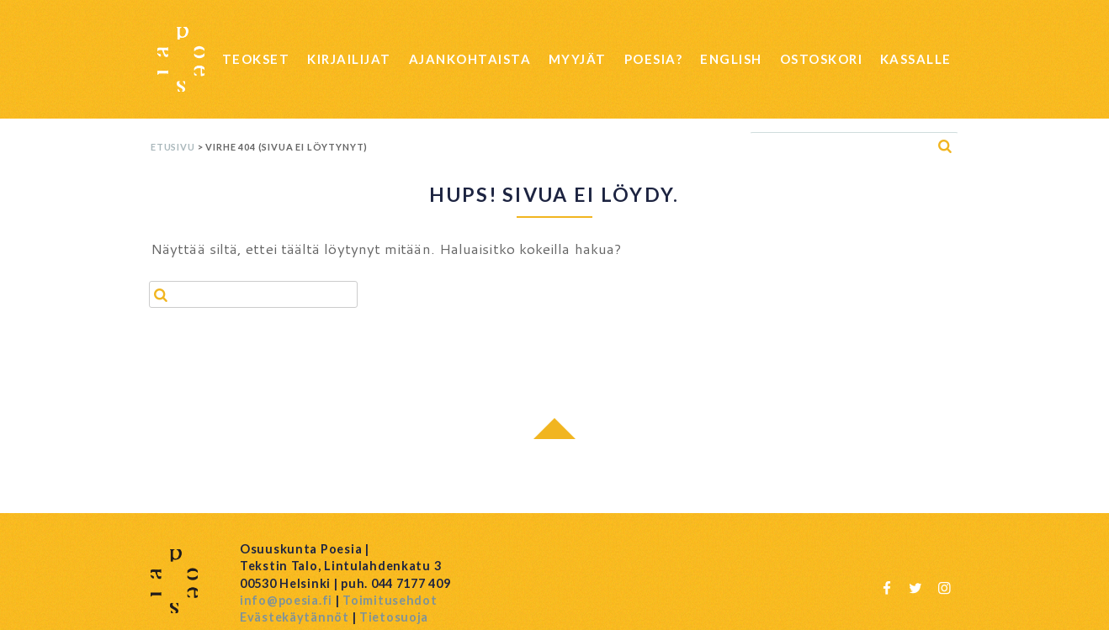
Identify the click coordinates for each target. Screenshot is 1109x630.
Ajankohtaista (470, 58)
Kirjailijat (349, 58)
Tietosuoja (393, 617)
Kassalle (916, 58)
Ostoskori (821, 58)
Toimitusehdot (389, 600)
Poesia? (653, 58)
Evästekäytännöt (294, 617)
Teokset (256, 58)
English (731, 58)
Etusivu (173, 146)
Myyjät (578, 58)
